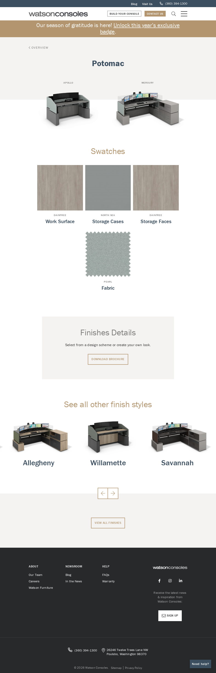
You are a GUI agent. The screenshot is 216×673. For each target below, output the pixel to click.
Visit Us (147, 4)
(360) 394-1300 (82, 650)
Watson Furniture (41, 588)
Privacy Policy (133, 668)
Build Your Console (124, 13)
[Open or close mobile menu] (184, 13)
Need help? (200, 664)
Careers (34, 581)
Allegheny (38, 462)
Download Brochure (108, 359)
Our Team (35, 575)
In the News (73, 581)
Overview (38, 47)
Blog (134, 4)
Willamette (108, 462)
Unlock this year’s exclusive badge (139, 28)
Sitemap (116, 668)
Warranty (108, 581)
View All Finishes (108, 523)
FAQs (106, 575)
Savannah (177, 462)
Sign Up (170, 616)
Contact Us (155, 13)
